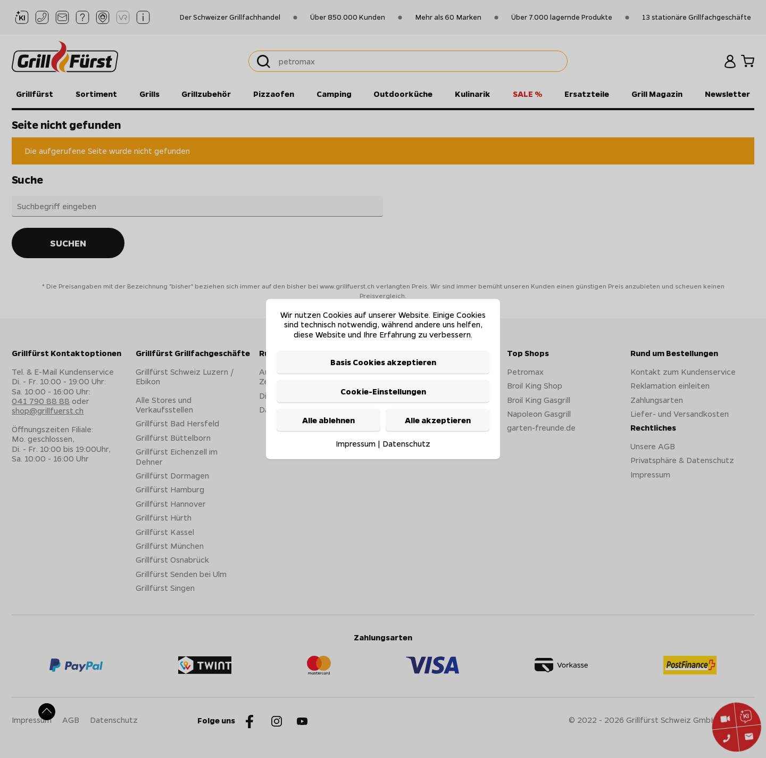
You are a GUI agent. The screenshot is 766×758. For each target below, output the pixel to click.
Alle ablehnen (328, 420)
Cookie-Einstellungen (383, 390)
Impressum (356, 443)
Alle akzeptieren (438, 420)
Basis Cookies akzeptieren (383, 362)
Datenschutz (406, 443)
